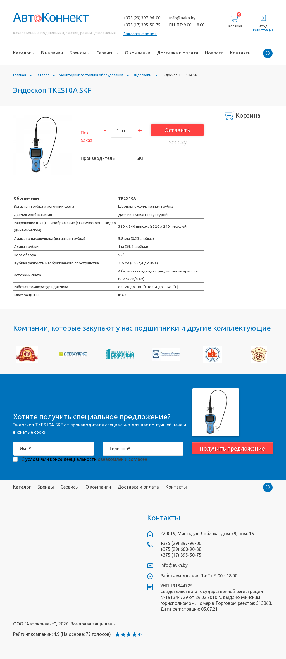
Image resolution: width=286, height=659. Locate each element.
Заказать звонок (140, 33)
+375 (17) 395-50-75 (141, 24)
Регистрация (263, 30)
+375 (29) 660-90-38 (180, 549)
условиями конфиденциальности (61, 459)
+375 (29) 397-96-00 (141, 17)
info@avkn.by (182, 17)
